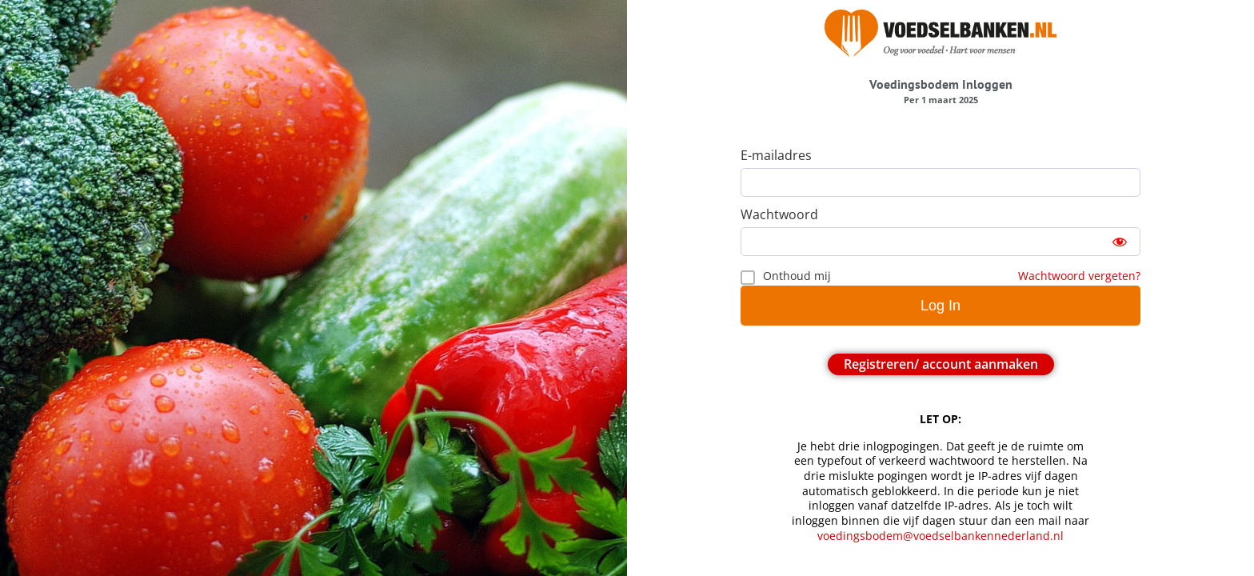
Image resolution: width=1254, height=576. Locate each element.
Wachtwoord (779, 214)
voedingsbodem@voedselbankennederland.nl (942, 535)
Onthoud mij (797, 275)
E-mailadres (776, 155)
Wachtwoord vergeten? (1079, 275)
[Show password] (1119, 241)
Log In (940, 306)
